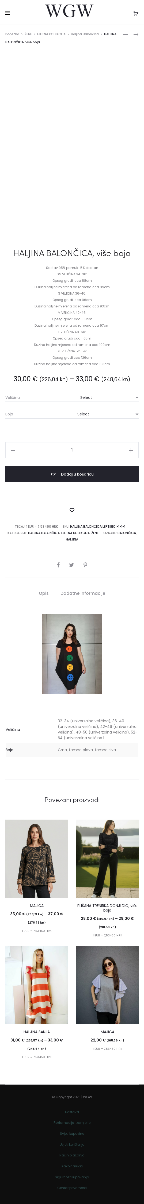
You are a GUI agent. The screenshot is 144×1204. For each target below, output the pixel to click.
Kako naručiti (72, 1166)
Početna (12, 34)
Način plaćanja (72, 1155)
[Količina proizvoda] (72, 450)
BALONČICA (127, 533)
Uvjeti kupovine (72, 1133)
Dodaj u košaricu (72, 474)
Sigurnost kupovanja (72, 1177)
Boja (9, 414)
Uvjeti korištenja (72, 1144)
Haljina (72, 539)
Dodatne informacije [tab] (82, 593)
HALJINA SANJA (37, 1032)
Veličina (12, 397)
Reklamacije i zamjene (72, 1122)
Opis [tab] (44, 593)
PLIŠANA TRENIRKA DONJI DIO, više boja (107, 908)
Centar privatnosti (72, 1188)
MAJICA (37, 905)
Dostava (72, 1112)
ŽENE (28, 34)
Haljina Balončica (85, 34)
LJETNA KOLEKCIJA (51, 34)
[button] (13, 450)
